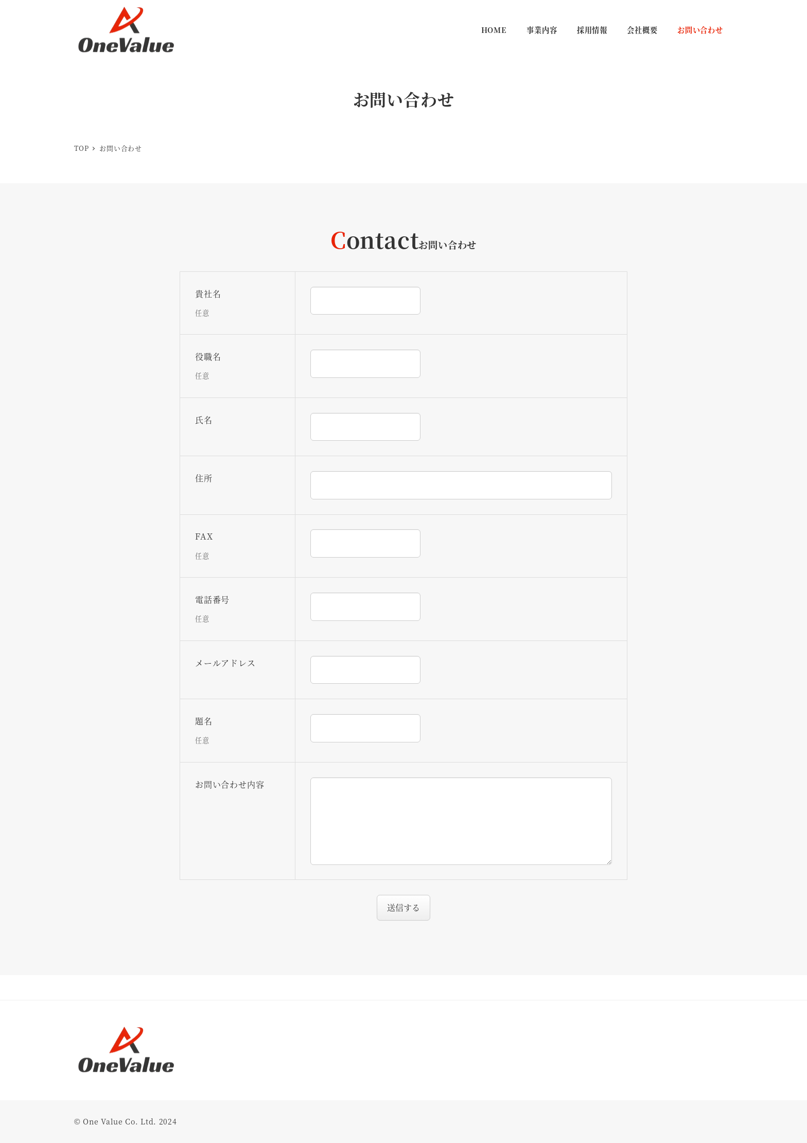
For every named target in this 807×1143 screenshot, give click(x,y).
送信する (407, 907)
